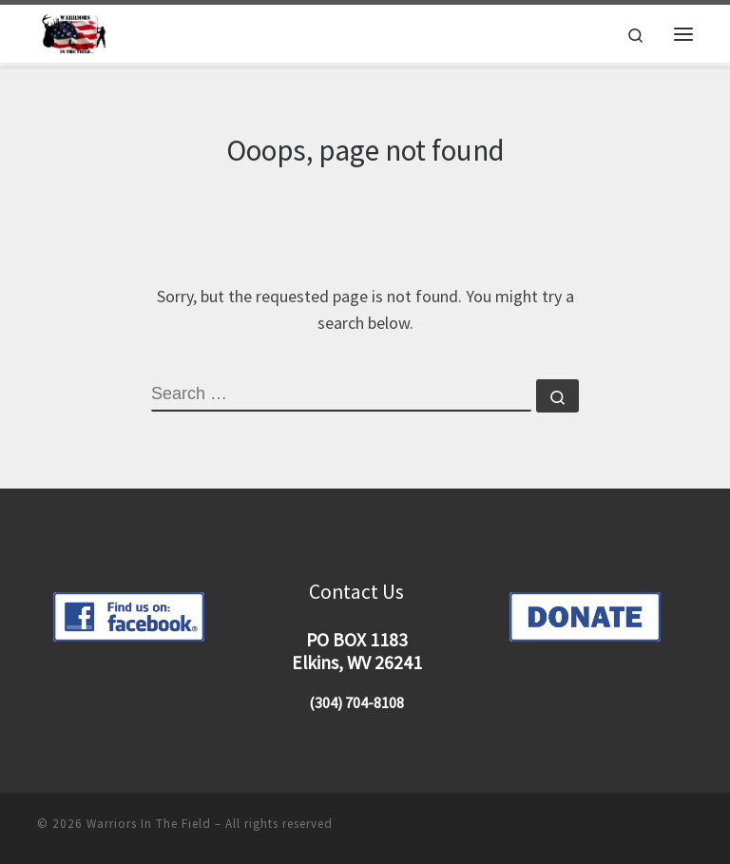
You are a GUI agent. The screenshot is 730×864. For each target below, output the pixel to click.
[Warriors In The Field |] (77, 32)
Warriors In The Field (148, 824)
